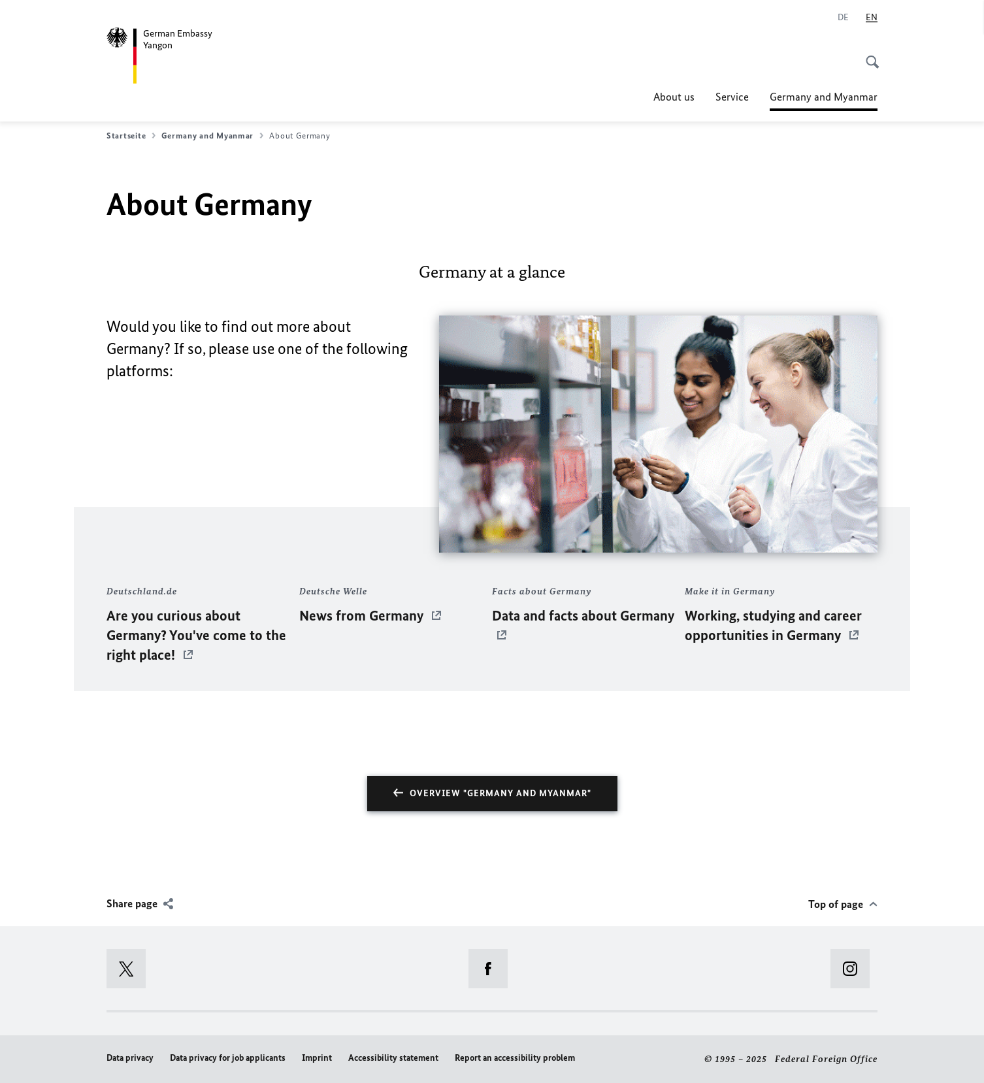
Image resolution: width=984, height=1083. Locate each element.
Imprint (317, 1057)
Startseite (131, 136)
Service (732, 96)
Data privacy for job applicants (228, 1057)
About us (674, 96)
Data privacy (130, 1057)
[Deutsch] (843, 17)
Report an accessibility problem (515, 1057)
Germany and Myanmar (823, 96)
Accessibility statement (393, 1057)
